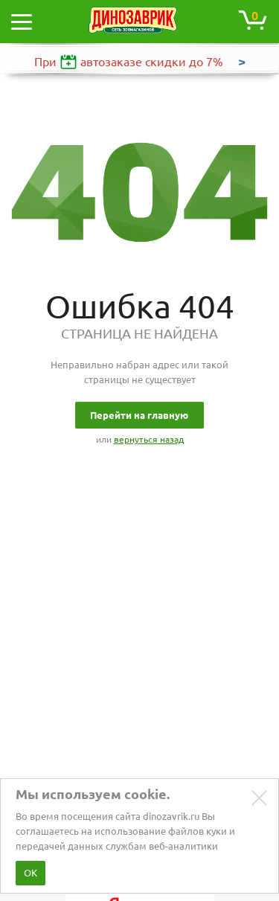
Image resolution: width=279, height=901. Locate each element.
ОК (30, 873)
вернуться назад (149, 439)
